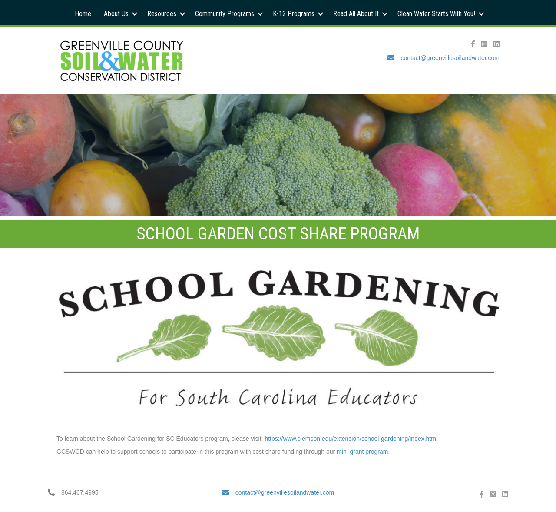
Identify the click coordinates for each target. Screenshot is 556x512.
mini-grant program (362, 451)
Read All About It (356, 14)
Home (83, 14)
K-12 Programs (293, 14)
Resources (161, 14)
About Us (116, 14)
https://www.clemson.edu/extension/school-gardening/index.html (352, 438)
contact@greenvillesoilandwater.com (450, 57)
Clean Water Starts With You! (436, 14)
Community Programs (224, 14)
